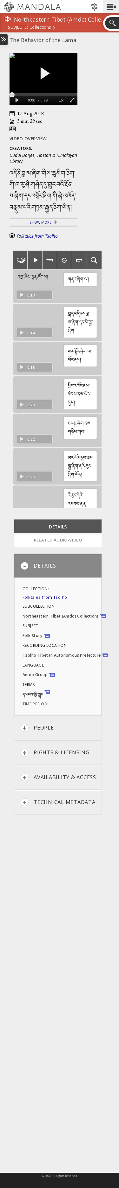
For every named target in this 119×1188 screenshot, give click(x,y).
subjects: (18, 27)
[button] (111, 6)
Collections (40, 27)
